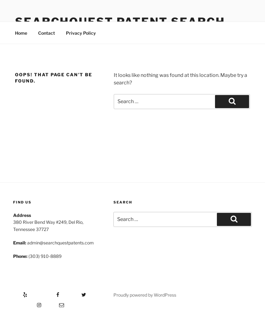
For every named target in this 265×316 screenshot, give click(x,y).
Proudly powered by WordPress (144, 295)
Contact (46, 33)
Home (21, 33)
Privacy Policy (81, 33)
